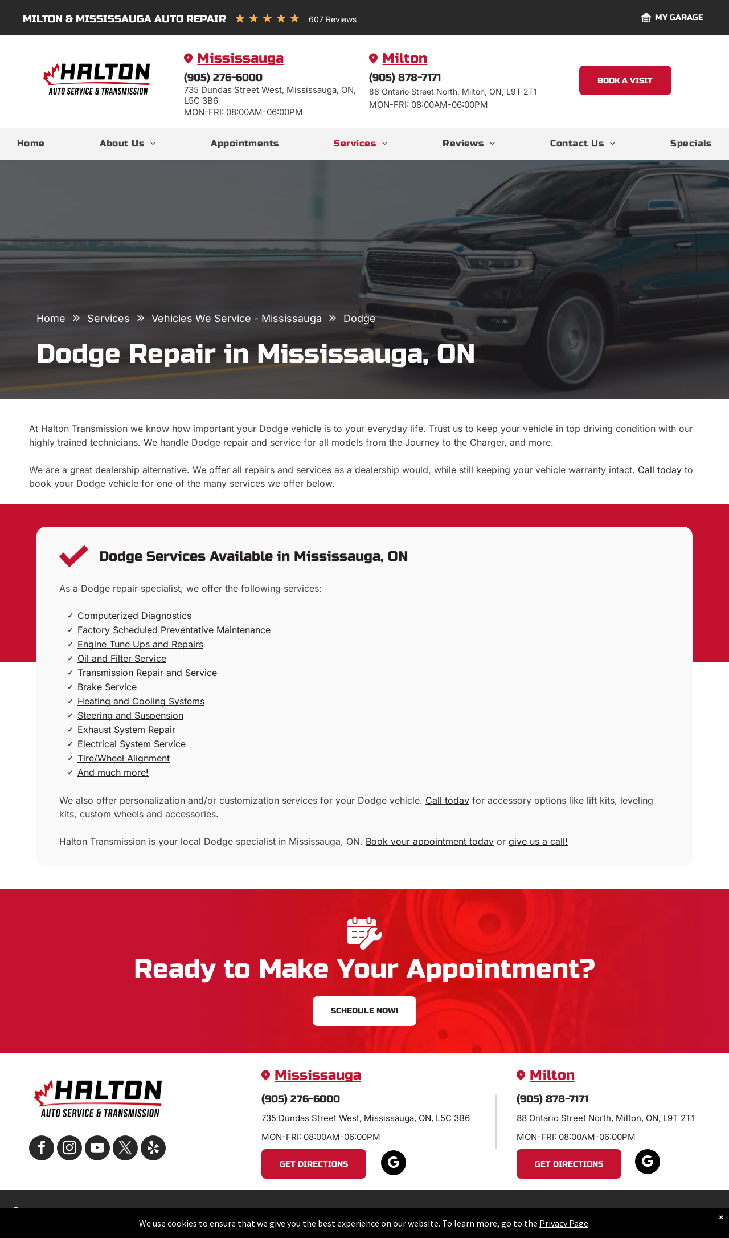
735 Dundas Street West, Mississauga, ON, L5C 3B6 (365, 1118)
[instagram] (69, 1149)
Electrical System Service (131, 744)
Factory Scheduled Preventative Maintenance (174, 630)
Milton (404, 58)
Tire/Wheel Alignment (123, 758)
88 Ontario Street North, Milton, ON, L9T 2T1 (606, 1118)
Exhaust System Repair (126, 729)
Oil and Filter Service (121, 658)
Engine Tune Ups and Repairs (140, 644)
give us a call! (538, 841)
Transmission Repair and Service (147, 672)
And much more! (113, 772)
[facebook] (41, 1149)
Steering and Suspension (130, 715)
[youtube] (97, 1149)
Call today (660, 469)
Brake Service (107, 687)
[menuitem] (31, 143)
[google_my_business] (393, 1164)
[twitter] (125, 1149)
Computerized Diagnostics (134, 615)
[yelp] (153, 1149)
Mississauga (240, 58)
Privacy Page (563, 1223)
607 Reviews (333, 19)
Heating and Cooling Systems (140, 701)
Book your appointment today (430, 841)
